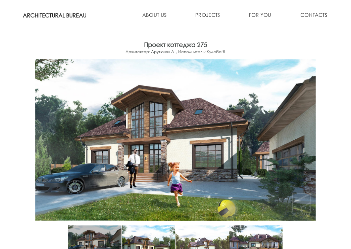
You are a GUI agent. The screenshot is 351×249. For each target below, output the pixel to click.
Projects (207, 15)
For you (259, 15)
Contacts (313, 15)
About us (154, 15)
